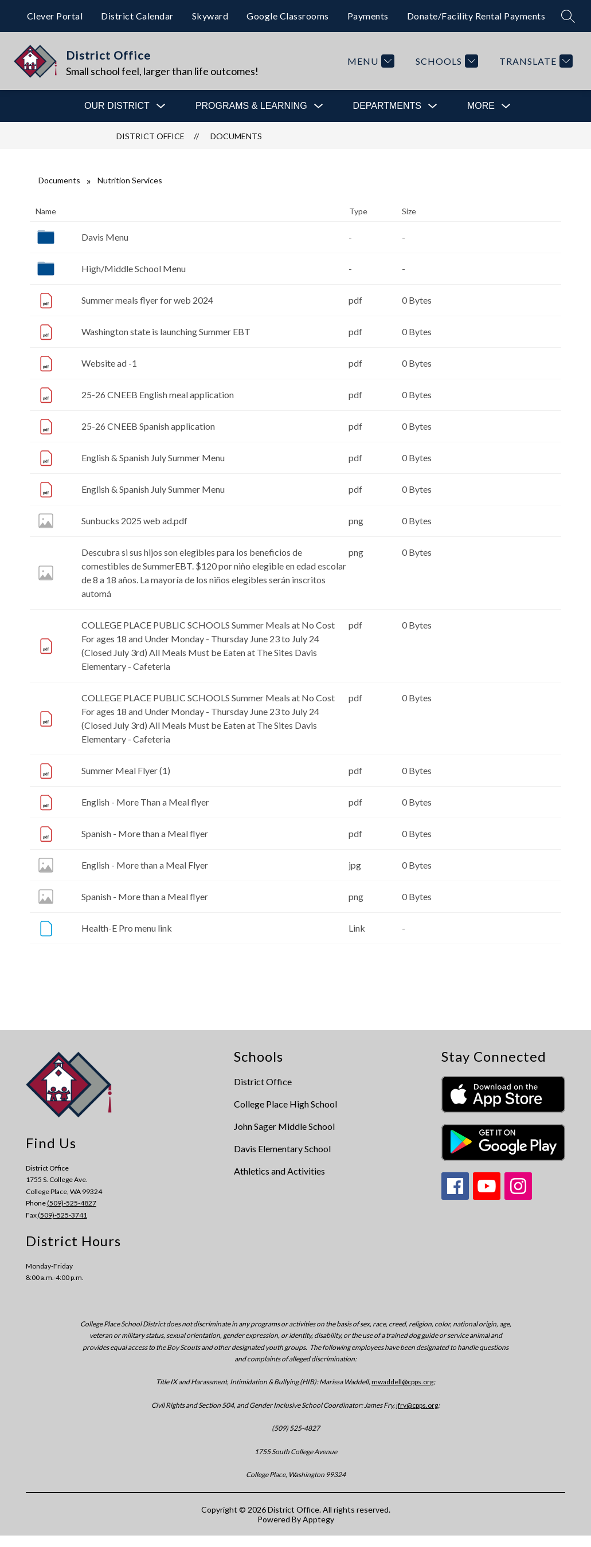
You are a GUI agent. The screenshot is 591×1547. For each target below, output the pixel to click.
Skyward (210, 15)
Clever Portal (55, 15)
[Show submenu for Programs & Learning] (251, 106)
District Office (150, 136)
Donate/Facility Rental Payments (476, 15)
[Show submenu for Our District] (117, 106)
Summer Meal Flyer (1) (125, 770)
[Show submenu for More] (481, 106)
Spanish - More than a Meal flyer (144, 833)
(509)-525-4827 (71, 1203)
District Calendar (137, 15)
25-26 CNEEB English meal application (157, 394)
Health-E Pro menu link (126, 927)
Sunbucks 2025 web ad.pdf (134, 520)
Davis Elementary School (282, 1148)
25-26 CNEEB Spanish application (148, 426)
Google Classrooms (287, 15)
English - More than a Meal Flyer (144, 864)
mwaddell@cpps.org (402, 1381)
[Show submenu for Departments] (387, 106)
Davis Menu (104, 236)
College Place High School (285, 1103)
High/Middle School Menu (133, 268)
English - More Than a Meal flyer (145, 801)
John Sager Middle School (284, 1126)
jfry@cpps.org (417, 1405)
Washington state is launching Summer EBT (166, 331)
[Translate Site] (534, 61)
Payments (368, 15)
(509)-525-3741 (62, 1215)
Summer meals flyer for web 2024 (147, 300)
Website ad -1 (109, 363)
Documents (236, 136)
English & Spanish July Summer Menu (153, 457)
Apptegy (318, 1519)
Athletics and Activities (279, 1170)
